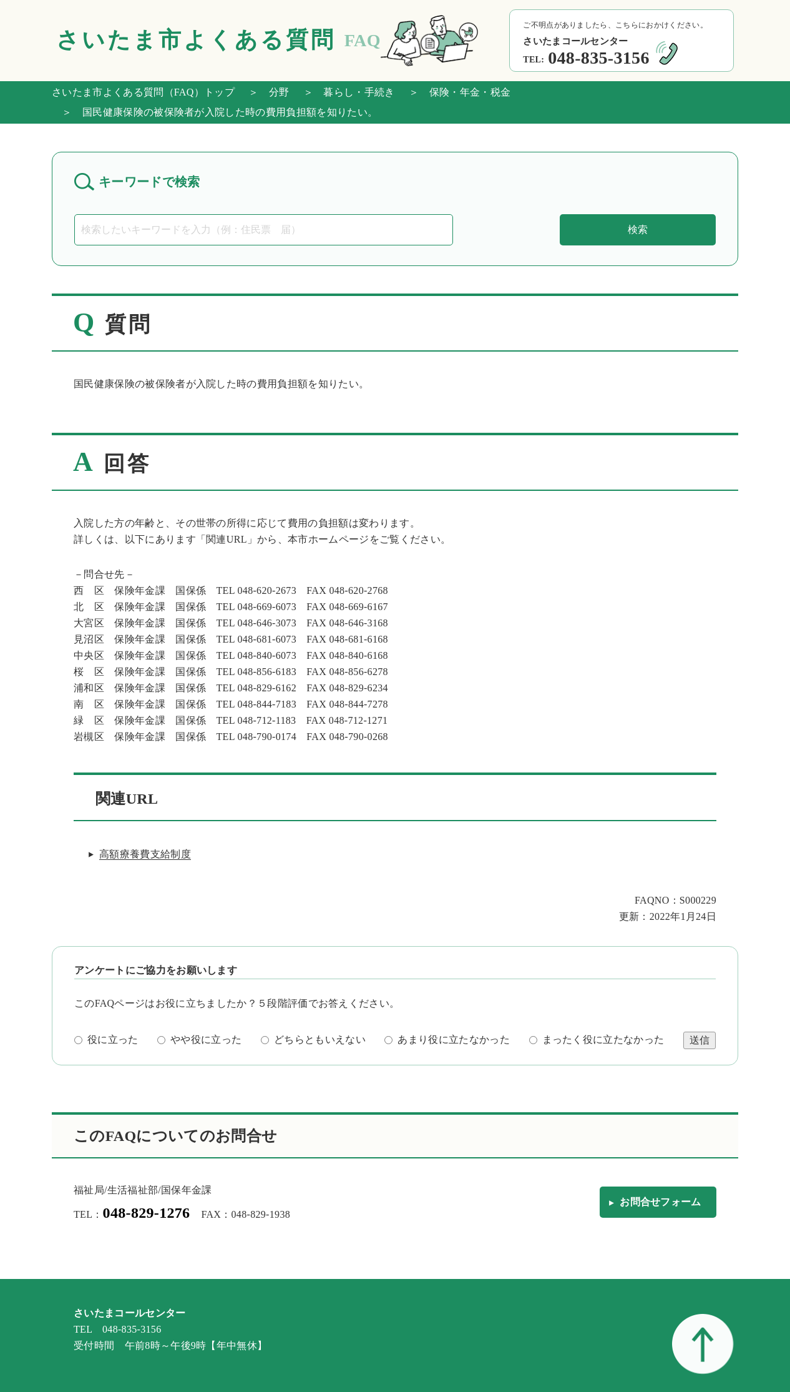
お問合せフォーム (660, 1202)
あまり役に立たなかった (447, 1039)
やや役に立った (199, 1039)
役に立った (106, 1039)
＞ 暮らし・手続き (344, 92)
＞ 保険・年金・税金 (455, 92)
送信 (700, 1040)
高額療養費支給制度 (145, 854)
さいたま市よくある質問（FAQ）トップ (143, 92)
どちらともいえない (313, 1039)
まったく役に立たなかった (597, 1039)
